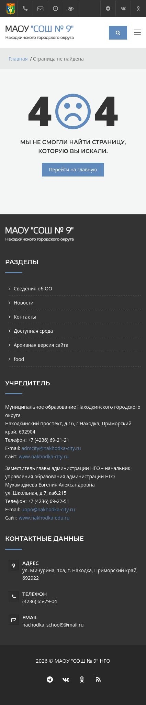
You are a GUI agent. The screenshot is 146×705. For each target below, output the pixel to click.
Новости (23, 302)
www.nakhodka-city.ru (43, 456)
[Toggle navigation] (137, 34)
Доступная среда (33, 331)
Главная (18, 58)
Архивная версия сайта (41, 345)
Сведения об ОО (33, 288)
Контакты (25, 316)
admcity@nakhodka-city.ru (51, 448)
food (19, 359)
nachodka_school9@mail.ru (53, 624)
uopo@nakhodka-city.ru (48, 509)
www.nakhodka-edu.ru (44, 517)
